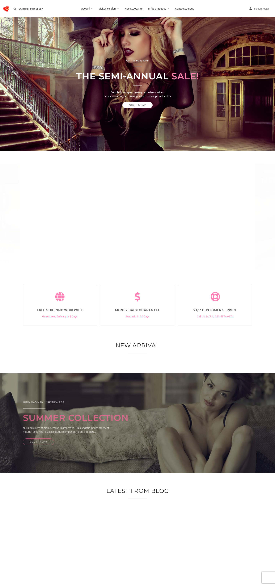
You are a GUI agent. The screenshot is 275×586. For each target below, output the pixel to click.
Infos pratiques (157, 8)
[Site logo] (6, 8)
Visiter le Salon (107, 8)
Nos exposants (133, 8)
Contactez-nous (184, 8)
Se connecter (261, 8)
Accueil (85, 8)
